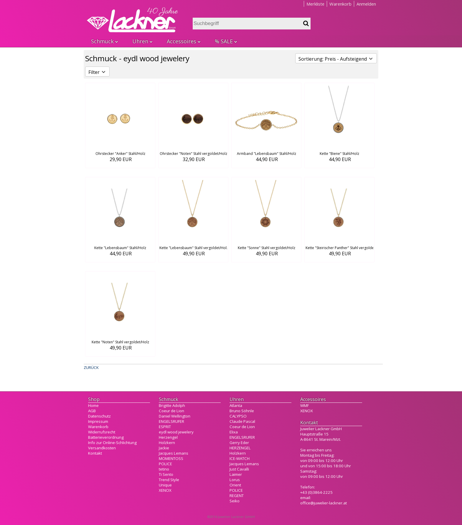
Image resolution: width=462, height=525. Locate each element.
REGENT (237, 495)
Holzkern (167, 442)
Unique (165, 485)
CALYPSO (238, 416)
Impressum (98, 421)
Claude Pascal (242, 421)
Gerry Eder (239, 442)
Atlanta (236, 405)
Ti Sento (166, 474)
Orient (235, 485)
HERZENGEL (240, 448)
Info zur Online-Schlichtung (112, 442)
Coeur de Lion (171, 410)
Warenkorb (340, 4)
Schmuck (104, 41)
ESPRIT (165, 426)
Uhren (142, 41)
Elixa (234, 432)
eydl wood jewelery (176, 432)
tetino (164, 469)
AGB (92, 410)
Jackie (164, 448)
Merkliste (315, 4)
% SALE (226, 41)
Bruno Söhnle (242, 410)
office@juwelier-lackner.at (323, 503)
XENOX (165, 490)
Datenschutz (99, 416)
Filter (97, 72)
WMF (304, 405)
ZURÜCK (91, 367)
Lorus (235, 479)
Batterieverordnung (106, 437)
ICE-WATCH (240, 458)
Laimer (236, 474)
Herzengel (168, 437)
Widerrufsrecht (101, 432)
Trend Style (169, 479)
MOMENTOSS (171, 458)
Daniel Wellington (174, 416)
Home (93, 405)
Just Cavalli (239, 469)
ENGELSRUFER (171, 421)
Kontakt (95, 453)
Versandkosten (102, 448)
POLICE (165, 463)
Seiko (235, 501)
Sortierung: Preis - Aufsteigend (336, 59)
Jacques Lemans (173, 453)
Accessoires (183, 41)
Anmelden (366, 4)
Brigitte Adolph (172, 405)
